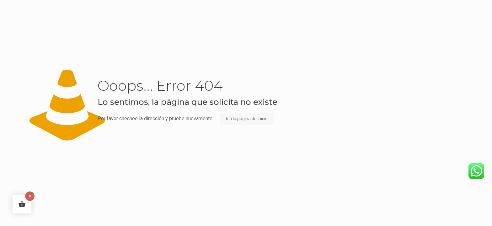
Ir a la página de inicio (247, 118)
